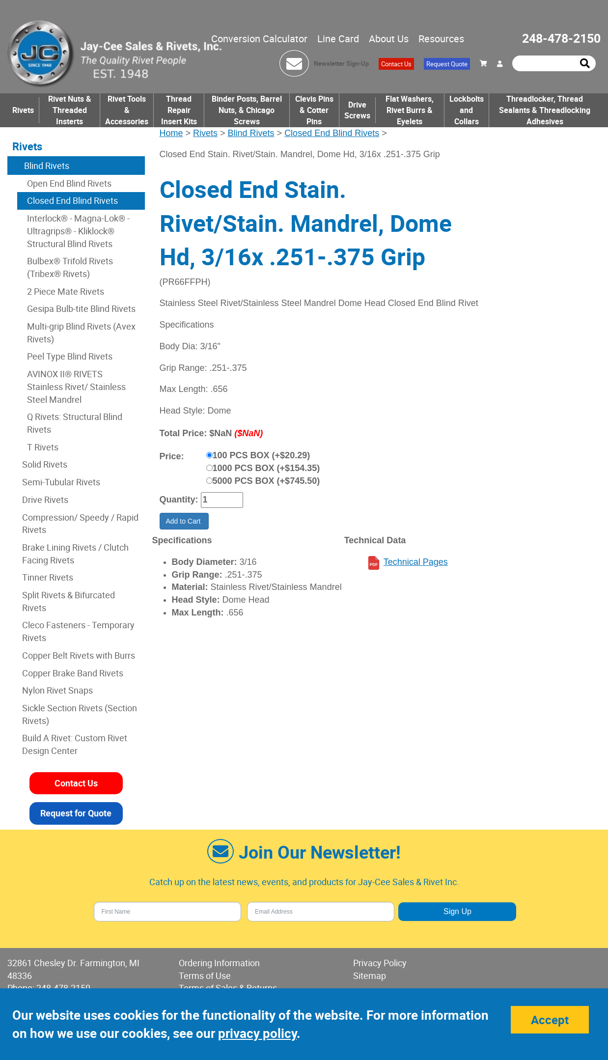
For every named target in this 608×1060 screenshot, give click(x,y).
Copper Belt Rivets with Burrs (78, 655)
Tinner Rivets (47, 577)
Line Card (338, 38)
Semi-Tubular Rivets (61, 482)
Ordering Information (219, 963)
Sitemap (369, 975)
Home (171, 133)
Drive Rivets (45, 499)
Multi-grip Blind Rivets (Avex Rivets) (81, 332)
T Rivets (42, 447)
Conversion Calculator (259, 38)
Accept (550, 1020)
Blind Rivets (251, 133)
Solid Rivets (44, 464)
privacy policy (257, 1033)
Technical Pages (416, 562)
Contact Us (396, 63)
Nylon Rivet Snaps (57, 690)
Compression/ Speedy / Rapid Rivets (80, 523)
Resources (441, 38)
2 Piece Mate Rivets (65, 291)
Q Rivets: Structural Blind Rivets (74, 423)
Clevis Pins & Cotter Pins (314, 110)
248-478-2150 (561, 38)
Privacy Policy (380, 963)
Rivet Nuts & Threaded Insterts (69, 110)
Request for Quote (75, 813)
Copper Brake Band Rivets (72, 673)
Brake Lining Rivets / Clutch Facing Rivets (75, 553)
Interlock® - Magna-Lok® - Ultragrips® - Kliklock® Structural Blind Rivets (78, 230)
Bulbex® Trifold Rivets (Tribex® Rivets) (70, 267)
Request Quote (447, 63)
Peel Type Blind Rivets (69, 356)
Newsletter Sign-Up (341, 63)
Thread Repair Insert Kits (179, 110)
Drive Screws (357, 110)
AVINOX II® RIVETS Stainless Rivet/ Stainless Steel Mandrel (76, 386)
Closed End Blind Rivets (331, 133)
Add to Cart (184, 521)
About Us (389, 38)
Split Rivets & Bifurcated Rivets (68, 601)
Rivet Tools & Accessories (126, 110)
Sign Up (457, 911)
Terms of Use (205, 975)
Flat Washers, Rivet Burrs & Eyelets (410, 110)
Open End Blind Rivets (69, 183)
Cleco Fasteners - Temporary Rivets (78, 631)
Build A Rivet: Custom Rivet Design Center (74, 744)
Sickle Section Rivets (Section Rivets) (79, 714)
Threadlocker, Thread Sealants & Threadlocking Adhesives (544, 110)
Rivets (23, 110)
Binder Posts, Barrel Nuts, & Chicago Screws (247, 110)
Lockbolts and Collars (466, 110)
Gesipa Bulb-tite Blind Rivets (81, 308)
